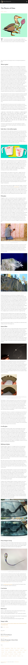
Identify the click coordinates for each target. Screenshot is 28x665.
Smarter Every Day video (8, 584)
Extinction (6, 650)
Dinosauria (7, 641)
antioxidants (16, 186)
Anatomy (2, 648)
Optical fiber (24, 623)
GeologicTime (17, 650)
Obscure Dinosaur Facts (7, 1)
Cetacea (18, 648)
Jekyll (5, 662)
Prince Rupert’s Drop (4, 624)
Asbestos (15, 623)
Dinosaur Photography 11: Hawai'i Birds (9, 640)
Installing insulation (9, 623)
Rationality (7, 636)
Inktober (25, 650)
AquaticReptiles (7, 648)
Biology (12, 648)
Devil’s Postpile (19, 623)
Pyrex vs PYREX (3, 623)
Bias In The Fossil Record (6, 634)
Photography (3, 641)
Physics (2, 11)
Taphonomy (3, 636)
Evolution (2, 650)
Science (5, 11)
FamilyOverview (12, 650)
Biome (15, 648)
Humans (21, 650)
